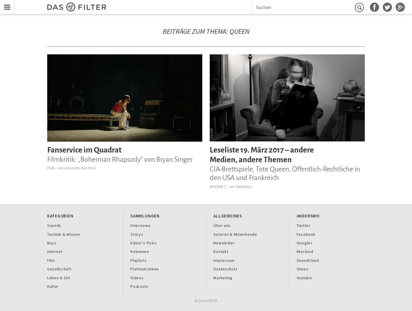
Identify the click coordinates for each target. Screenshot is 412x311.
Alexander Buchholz (80, 168)
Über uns (222, 225)
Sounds (54, 225)
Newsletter (224, 242)
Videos (136, 277)
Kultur (52, 286)
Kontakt (220, 251)
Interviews (140, 225)
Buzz (51, 242)
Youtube (304, 277)
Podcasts (139, 286)
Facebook (306, 234)
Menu (6, 3)
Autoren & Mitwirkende (235, 234)
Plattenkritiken (144, 269)
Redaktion (244, 186)
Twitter (303, 225)
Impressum (224, 260)
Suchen (360, 7)
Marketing (223, 277)
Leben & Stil (58, 277)
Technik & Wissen (63, 234)
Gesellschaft (59, 269)
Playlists (138, 260)
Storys (136, 234)
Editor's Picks (143, 242)
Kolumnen (139, 251)
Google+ (305, 242)
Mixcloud (305, 251)
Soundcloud (308, 260)
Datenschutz (225, 269)
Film (50, 168)
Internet (218, 186)
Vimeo (302, 269)
